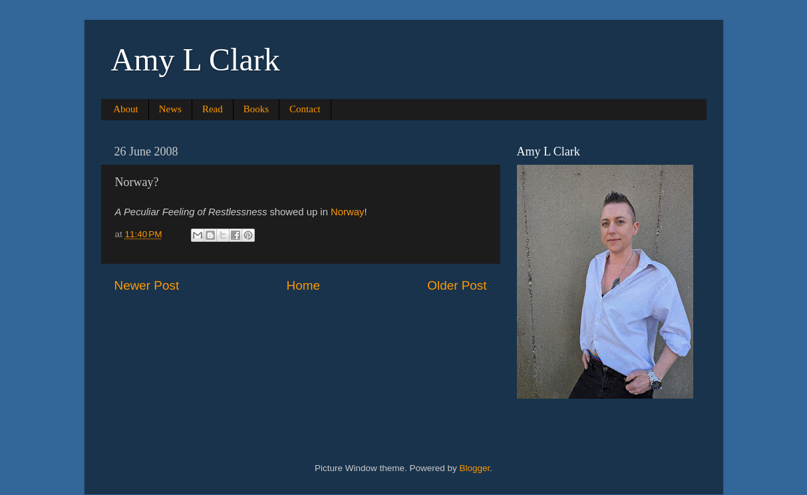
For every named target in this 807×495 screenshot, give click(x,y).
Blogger (475, 468)
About (125, 109)
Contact (305, 109)
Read (212, 109)
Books (256, 109)
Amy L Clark (195, 59)
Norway (347, 212)
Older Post (456, 285)
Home (303, 285)
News (170, 109)
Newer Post (147, 285)
